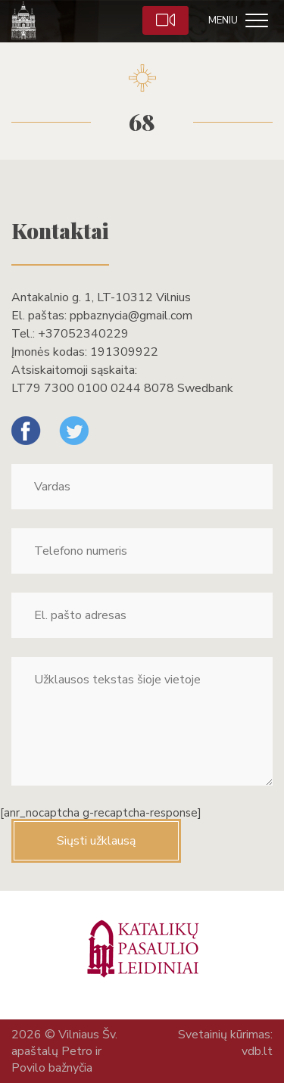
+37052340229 (83, 333)
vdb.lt (257, 1051)
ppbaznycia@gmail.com (131, 315)
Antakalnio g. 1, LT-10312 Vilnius (101, 297)
